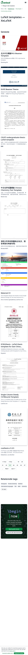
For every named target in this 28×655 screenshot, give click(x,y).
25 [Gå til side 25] (17, 465)
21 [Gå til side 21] (2, 465)
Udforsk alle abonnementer (14, 532)
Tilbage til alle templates (8, 5)
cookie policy (12, 651)
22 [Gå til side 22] (6, 465)
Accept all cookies (19, 653)
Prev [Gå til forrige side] (10, 462)
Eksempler (19, 9)
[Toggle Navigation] (25, 2)
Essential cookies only (7, 653)
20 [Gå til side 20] (22, 462)
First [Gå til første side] (4, 462)
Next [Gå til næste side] (7, 468)
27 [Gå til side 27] (24, 465)
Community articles (6, 11)
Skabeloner (11, 9)
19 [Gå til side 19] (18, 462)
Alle (5, 9)
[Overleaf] (5, 2)
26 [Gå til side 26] (21, 465)
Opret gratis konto (14, 529)
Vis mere (4, 489)
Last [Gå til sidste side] (13, 468)
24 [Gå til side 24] (13, 465)
